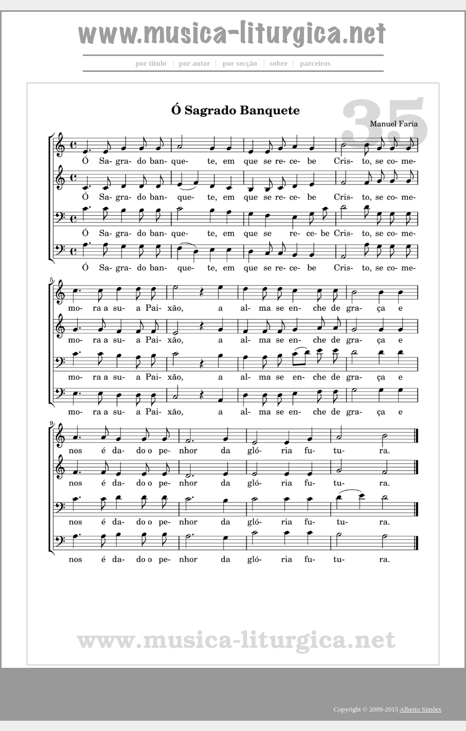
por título (150, 63)
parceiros (315, 63)
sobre (279, 63)
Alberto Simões (420, 709)
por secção (240, 63)
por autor (194, 63)
